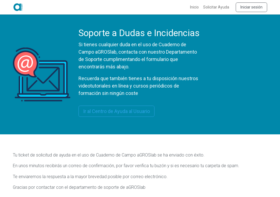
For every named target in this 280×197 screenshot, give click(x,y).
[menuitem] (194, 7)
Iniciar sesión (251, 7)
